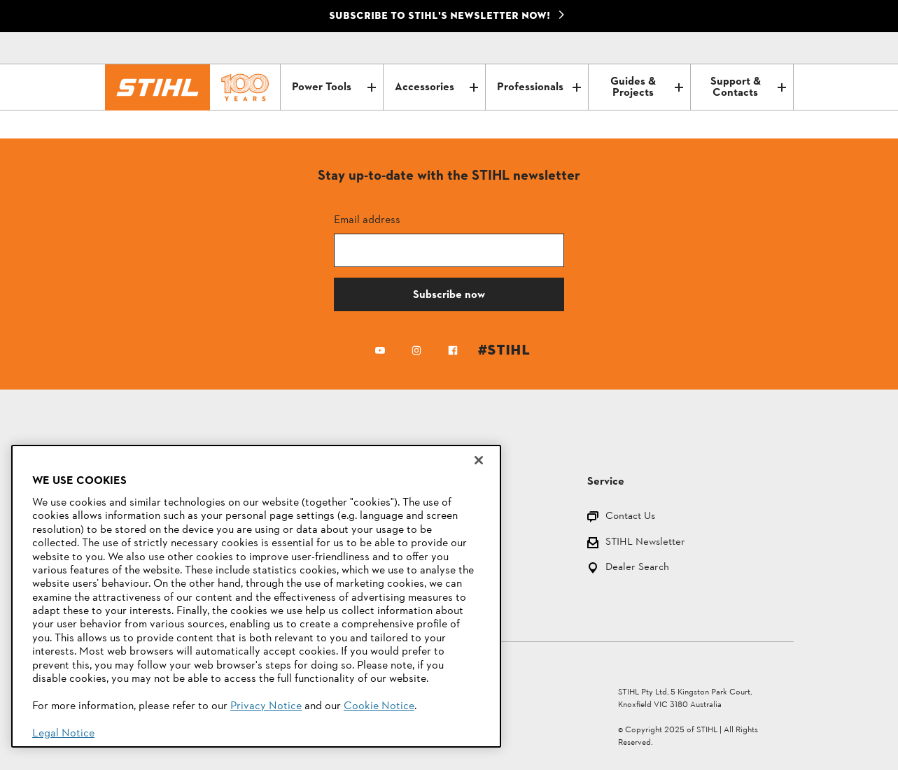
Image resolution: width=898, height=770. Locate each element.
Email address (367, 219)
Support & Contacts (748, 87)
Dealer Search (637, 568)
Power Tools (333, 87)
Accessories (436, 87)
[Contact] (724, 48)
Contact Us (630, 517)
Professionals (538, 87)
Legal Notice (63, 733)
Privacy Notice (266, 706)
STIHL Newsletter (645, 543)
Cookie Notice (379, 706)
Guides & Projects (646, 87)
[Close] (478, 460)
